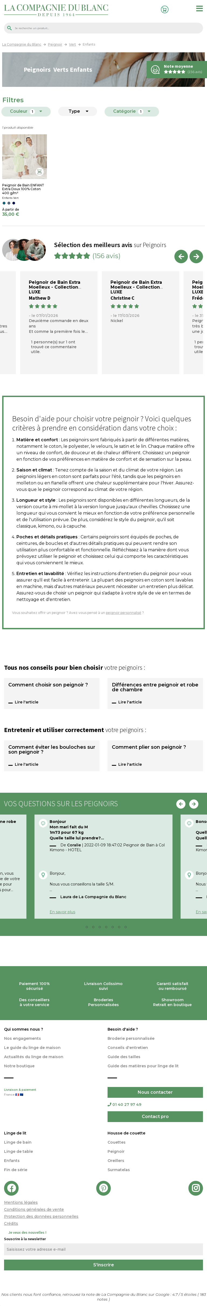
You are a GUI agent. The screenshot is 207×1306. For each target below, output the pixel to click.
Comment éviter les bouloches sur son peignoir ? (51, 750)
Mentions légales (21, 1202)
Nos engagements (22, 1038)
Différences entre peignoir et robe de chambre (155, 687)
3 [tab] (95, 928)
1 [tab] (82, 928)
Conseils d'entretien (128, 1047)
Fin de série (15, 1169)
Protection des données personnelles (41, 1216)
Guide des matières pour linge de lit (143, 1066)
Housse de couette (126, 1133)
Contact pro (155, 1116)
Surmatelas (119, 1169)
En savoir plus (62, 912)
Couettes (117, 1142)
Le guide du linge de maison (32, 1047)
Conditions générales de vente (34, 1209)
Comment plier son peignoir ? (149, 747)
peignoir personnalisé (123, 613)
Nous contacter (155, 1092)
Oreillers (116, 1160)
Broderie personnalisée (131, 1038)
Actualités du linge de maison (33, 1056)
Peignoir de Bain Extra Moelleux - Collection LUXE (54, 287)
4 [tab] (101, 928)
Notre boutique (19, 1066)
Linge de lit (15, 1133)
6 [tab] (114, 928)
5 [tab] (108, 928)
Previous (181, 256)
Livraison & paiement (51, 1092)
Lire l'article (26, 702)
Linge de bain (18, 1142)
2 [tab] (88, 928)
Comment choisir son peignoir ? (48, 685)
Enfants (12, 1160)
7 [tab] (121, 928)
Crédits (11, 1223)
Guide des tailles (124, 1056)
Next (196, 256)
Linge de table (18, 1151)
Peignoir (116, 1151)
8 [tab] (127, 928)
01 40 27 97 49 (124, 1104)
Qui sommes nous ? (23, 1029)
